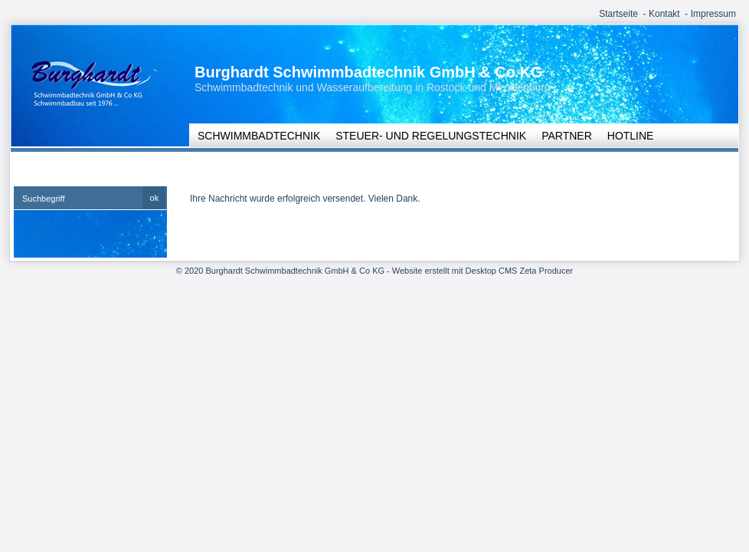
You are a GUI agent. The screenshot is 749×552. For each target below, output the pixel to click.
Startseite (618, 13)
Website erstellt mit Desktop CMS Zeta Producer (482, 270)
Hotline (630, 136)
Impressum (713, 13)
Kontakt (664, 13)
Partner (566, 136)
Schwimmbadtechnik (259, 136)
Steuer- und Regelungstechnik (430, 136)
